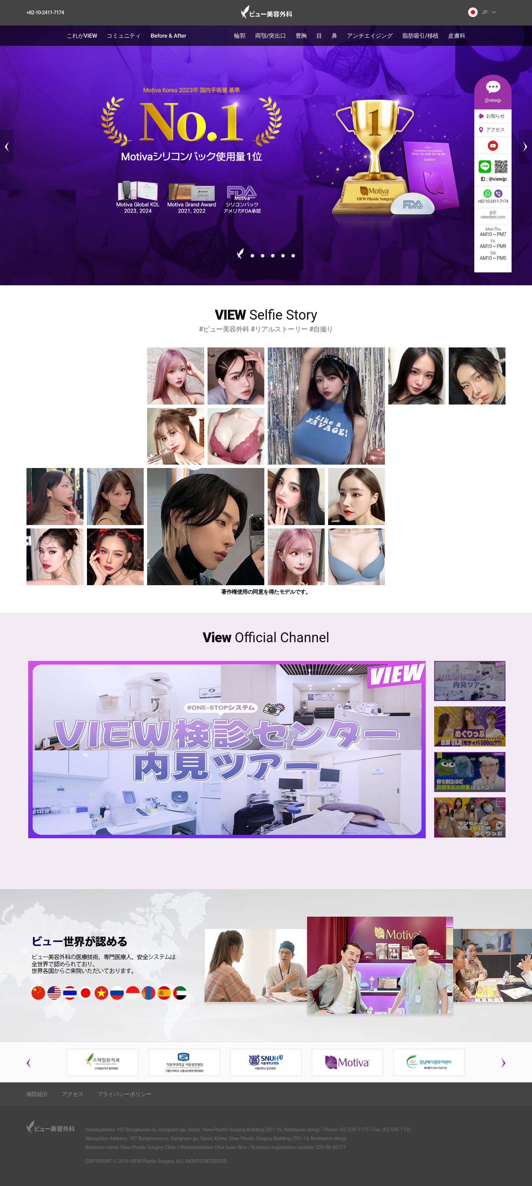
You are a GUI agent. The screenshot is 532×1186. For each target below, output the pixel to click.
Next (525, 147)
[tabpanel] (266, 146)
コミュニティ (124, 35)
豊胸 (301, 35)
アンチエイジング (369, 35)
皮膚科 (456, 35)
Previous (7, 147)
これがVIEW (82, 35)
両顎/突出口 (270, 35)
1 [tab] (240, 253)
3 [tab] (262, 255)
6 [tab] (293, 255)
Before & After (168, 35)
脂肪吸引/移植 (420, 35)
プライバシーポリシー (124, 1094)
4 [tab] (272, 255)
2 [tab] (252, 255)
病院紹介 (37, 1094)
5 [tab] (283, 255)
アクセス (73, 1094)
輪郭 (240, 35)
